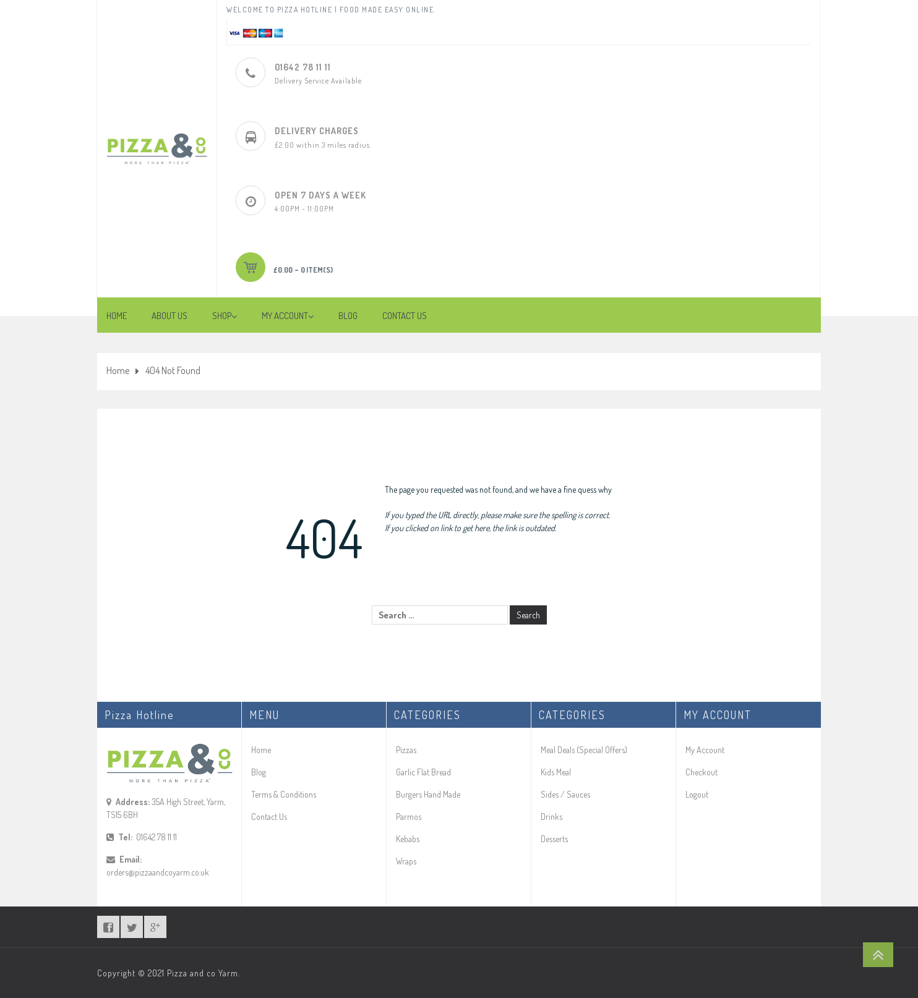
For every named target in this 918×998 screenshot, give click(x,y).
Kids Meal (556, 772)
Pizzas (406, 749)
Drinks (551, 816)
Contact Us (269, 816)
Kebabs (407, 839)
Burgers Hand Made (428, 794)
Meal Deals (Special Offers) (584, 749)
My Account (704, 749)
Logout (696, 794)
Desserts (554, 839)
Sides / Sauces (565, 794)
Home (117, 370)
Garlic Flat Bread (423, 772)
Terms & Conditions (283, 794)
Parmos (408, 816)
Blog (258, 772)
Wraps (406, 861)
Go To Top (878, 954)
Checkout (701, 772)
